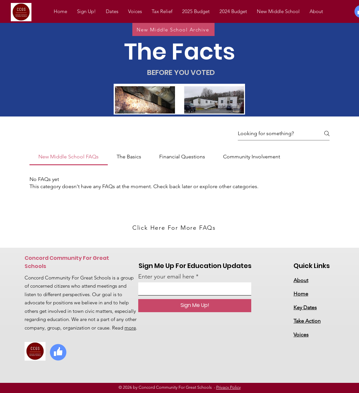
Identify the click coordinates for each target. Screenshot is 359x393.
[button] (233, 11)
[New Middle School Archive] (173, 29)
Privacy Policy (228, 387)
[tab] (68, 156)
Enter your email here (166, 276)
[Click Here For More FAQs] (174, 227)
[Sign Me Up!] (194, 305)
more (130, 328)
